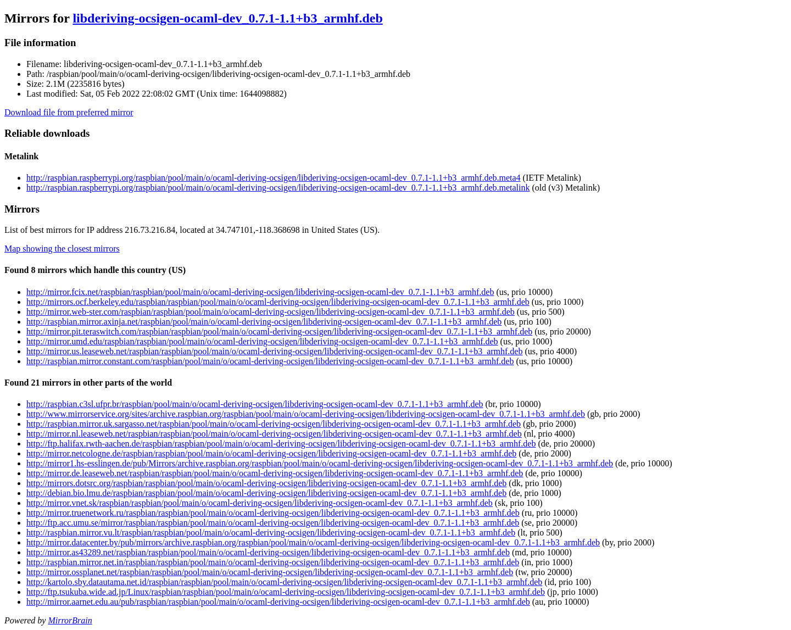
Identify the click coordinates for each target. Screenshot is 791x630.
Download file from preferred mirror (68, 112)
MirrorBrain (70, 620)
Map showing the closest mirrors (62, 248)
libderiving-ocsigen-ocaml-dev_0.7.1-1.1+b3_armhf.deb (227, 18)
